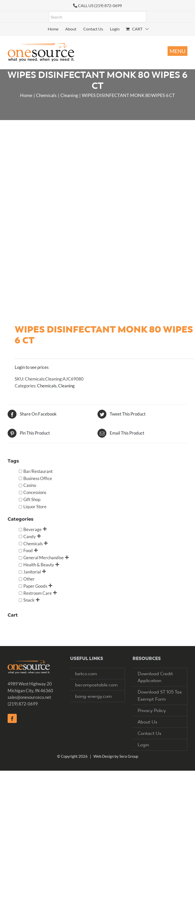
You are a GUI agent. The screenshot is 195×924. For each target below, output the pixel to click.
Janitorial (32, 571)
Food (28, 550)
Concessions (34, 492)
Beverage (32, 529)
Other (29, 579)
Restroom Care (37, 593)
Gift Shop (31, 499)
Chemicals (46, 385)
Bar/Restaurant (38, 471)
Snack (29, 600)
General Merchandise (43, 557)
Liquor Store (34, 506)
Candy (29, 536)
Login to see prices (31, 367)
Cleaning (66, 385)
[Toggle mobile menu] (177, 51)
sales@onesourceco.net (29, 697)
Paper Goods (35, 586)
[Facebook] (12, 718)
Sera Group (128, 756)
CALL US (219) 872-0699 (100, 5)
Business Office (37, 478)
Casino (29, 485)
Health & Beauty (38, 564)
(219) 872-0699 (23, 703)
